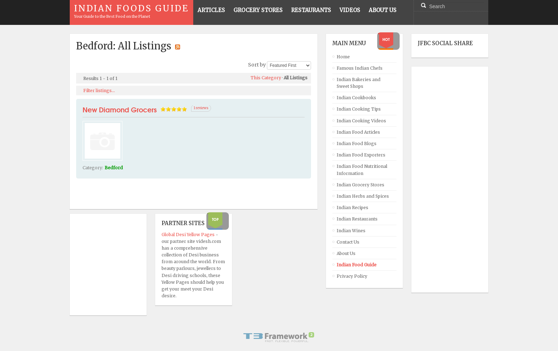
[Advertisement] (446, 179)
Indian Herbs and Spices (363, 196)
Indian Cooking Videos (361, 120)
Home (343, 56)
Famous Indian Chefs (360, 68)
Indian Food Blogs (357, 143)
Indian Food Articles (358, 132)
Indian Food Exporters (361, 155)
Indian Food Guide (357, 264)
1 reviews (201, 108)
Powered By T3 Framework (279, 337)
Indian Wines (351, 230)
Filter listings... (99, 90)
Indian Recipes (352, 207)
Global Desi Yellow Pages (189, 234)
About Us (346, 253)
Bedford (114, 167)
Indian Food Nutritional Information (362, 170)
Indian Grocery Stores (360, 184)
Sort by (257, 65)
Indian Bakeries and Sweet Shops (358, 83)
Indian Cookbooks (356, 97)
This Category (266, 77)
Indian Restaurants (357, 219)
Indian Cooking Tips (359, 109)
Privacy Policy (352, 276)
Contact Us (348, 242)
